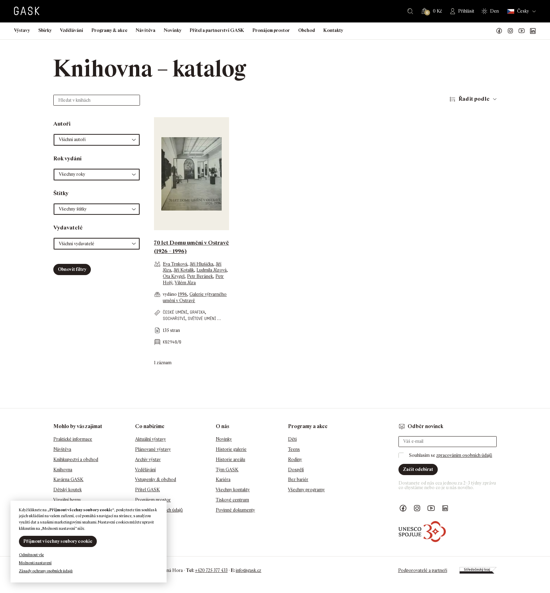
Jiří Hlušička (201, 264)
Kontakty (333, 30)
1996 (182, 294)
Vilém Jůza (185, 282)
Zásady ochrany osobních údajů (46, 570)
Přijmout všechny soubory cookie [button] (58, 541)
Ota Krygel (174, 276)
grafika (197, 312)
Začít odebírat (418, 469)
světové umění (202, 318)
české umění (175, 312)
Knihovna (62, 469)
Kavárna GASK (68, 479)
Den (494, 11)
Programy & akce (109, 30)
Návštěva (145, 30)
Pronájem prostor (271, 30)
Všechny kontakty (233, 489)
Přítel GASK (147, 489)
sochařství (174, 318)
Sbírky (45, 30)
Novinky (172, 30)
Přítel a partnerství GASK (217, 30)
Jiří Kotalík (184, 270)
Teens (294, 449)
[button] (96, 140)
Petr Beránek (200, 276)
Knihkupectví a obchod (75, 459)
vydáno (170, 294)
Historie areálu (230, 459)
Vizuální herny (67, 499)
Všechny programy (306, 489)
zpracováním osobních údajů (464, 455)
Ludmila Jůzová (211, 270)
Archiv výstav (148, 459)
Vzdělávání (71, 30)
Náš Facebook (499, 31)
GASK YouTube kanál (521, 31)
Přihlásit (466, 11)
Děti (292, 439)
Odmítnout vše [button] (31, 554)
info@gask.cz (248, 570)
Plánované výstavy (153, 449)
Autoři (62, 123)
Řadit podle (474, 98)
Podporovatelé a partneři (422, 570)
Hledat (410, 11)
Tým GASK (227, 469)
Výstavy (22, 30)
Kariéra (223, 479)
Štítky (60, 193)
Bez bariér (298, 479)
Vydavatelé (68, 227)
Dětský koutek (67, 489)
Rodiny (295, 459)
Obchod (306, 30)
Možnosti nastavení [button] (35, 562)
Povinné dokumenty (235, 510)
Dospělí (296, 469)
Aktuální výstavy (150, 439)
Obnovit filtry (72, 269)
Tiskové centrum (232, 499)
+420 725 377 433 (211, 570)
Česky (518, 11)
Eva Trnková (175, 264)
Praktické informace (72, 439)
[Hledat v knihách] (96, 100)
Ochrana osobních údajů (159, 510)
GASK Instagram (510, 31)
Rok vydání (67, 158)
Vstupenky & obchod (155, 479)
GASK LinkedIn (533, 31)
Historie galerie (231, 449)
